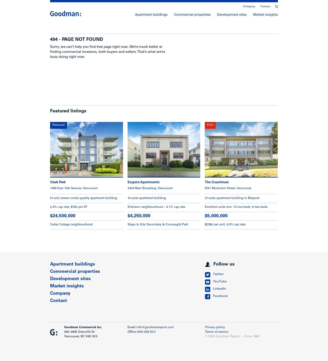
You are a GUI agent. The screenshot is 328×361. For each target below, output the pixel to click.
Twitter (218, 274)
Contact (265, 6)
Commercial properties (192, 15)
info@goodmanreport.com (155, 327)
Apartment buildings (151, 15)
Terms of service (216, 332)
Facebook (220, 296)
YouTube (220, 281)
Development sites (232, 15)
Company (249, 6)
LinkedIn (219, 289)
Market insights (265, 15)
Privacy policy (215, 327)
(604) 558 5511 (146, 332)
